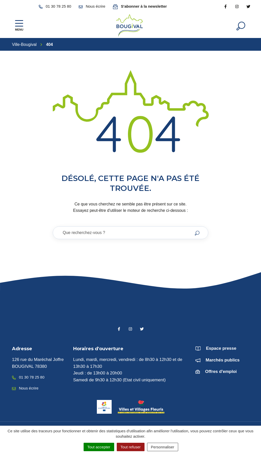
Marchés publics (223, 360)
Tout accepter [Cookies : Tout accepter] (98, 447)
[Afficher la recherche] (241, 25)
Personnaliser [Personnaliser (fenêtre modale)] (162, 447)
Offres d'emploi (221, 371)
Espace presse (221, 348)
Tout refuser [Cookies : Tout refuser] (131, 447)
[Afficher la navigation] (19, 25)
